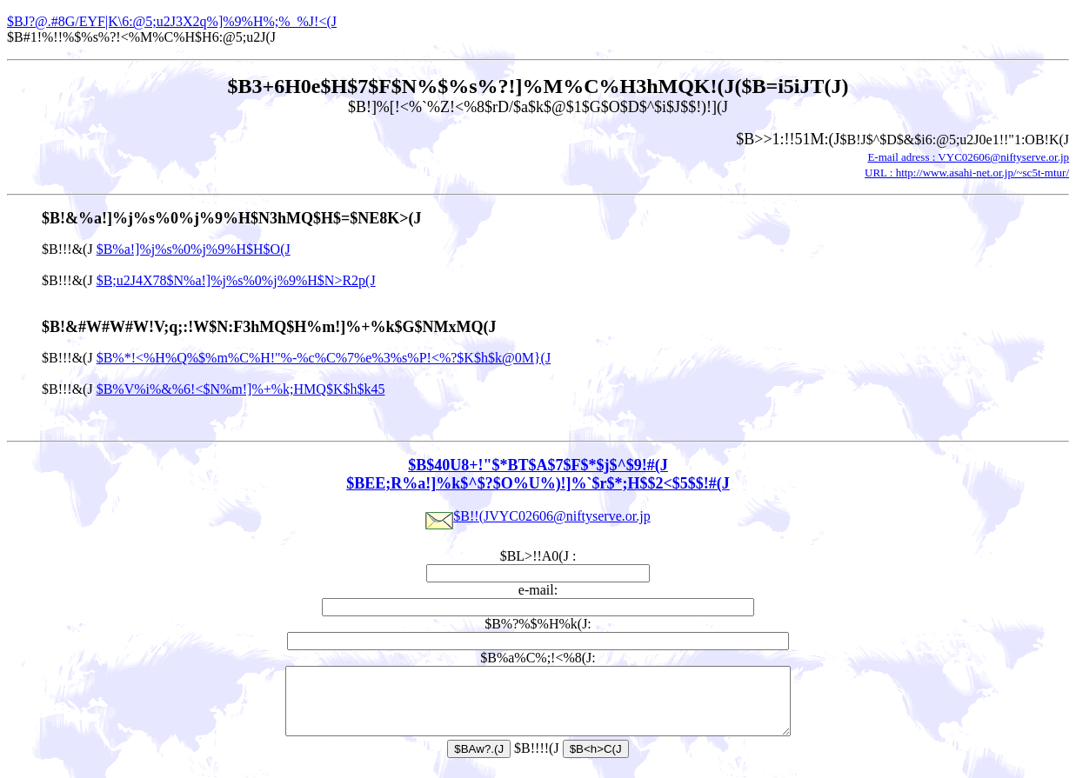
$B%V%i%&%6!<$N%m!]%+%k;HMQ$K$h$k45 (241, 389)
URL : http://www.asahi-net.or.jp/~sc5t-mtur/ (967, 172)
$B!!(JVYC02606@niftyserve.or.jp (537, 516)
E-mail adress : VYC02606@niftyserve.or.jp (968, 156)
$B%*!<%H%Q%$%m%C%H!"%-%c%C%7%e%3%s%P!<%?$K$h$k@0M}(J (324, 357)
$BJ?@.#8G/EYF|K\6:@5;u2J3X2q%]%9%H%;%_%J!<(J (172, 21)
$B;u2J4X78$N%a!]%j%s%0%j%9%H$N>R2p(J (236, 280)
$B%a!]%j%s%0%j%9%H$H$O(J (194, 249)
